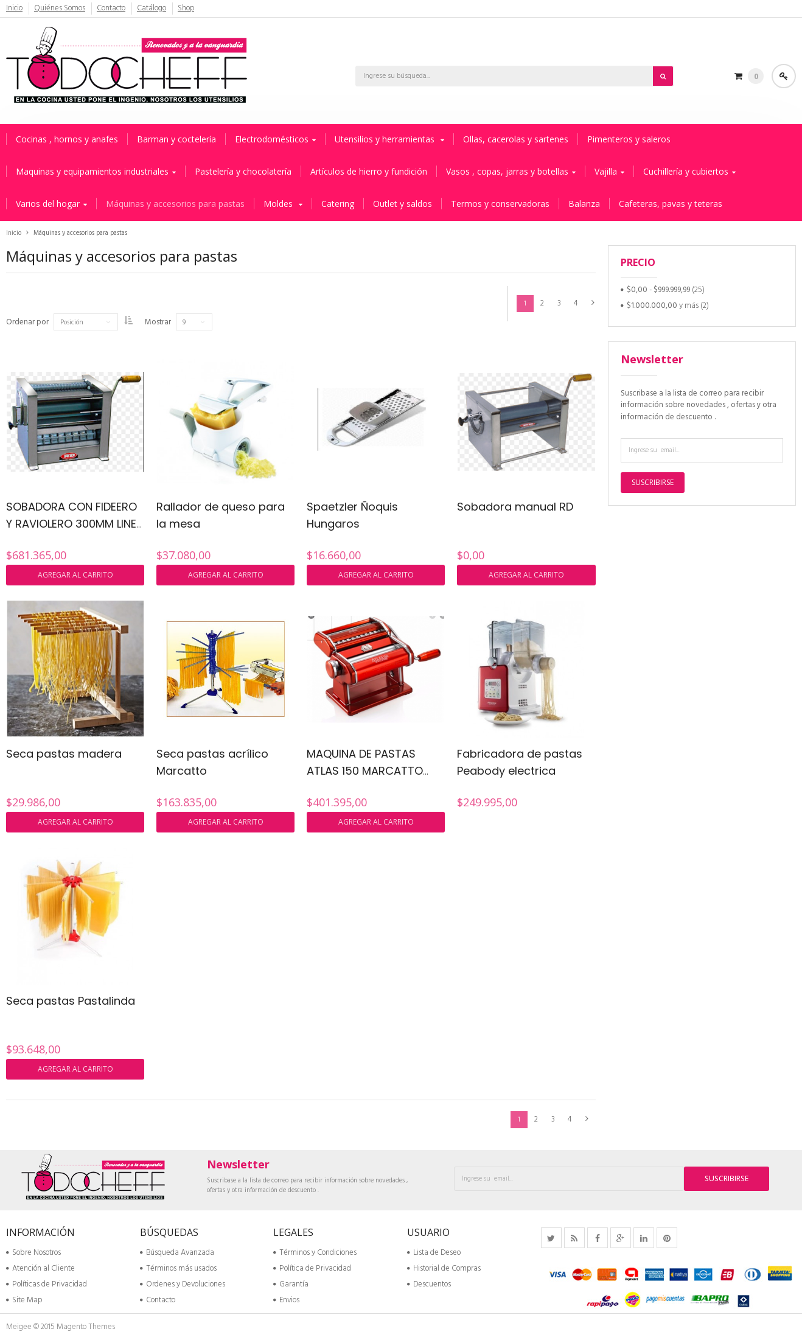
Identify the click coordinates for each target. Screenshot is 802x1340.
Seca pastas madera (64, 753)
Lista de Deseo (434, 1252)
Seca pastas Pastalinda (70, 1000)
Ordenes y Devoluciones (182, 1284)
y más (663, 305)
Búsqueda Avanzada (177, 1252)
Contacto (112, 8)
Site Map (24, 1300)
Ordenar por (27, 322)
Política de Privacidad (312, 1268)
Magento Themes (86, 1327)
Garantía (291, 1284)
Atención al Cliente (40, 1268)
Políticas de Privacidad (46, 1284)
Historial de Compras (444, 1268)
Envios (286, 1300)
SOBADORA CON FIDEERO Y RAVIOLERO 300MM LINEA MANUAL (75, 524)
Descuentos (429, 1284)
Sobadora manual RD (515, 506)
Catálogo (152, 8)
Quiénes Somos (60, 8)
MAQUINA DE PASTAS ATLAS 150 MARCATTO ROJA (365, 771)
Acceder (783, 76)
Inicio (14, 8)
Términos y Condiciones (315, 1252)
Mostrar (166, 322)
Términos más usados (178, 1268)
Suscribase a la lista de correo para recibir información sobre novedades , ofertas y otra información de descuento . (698, 405)
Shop (187, 8)
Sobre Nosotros (33, 1252)
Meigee (19, 1327)
